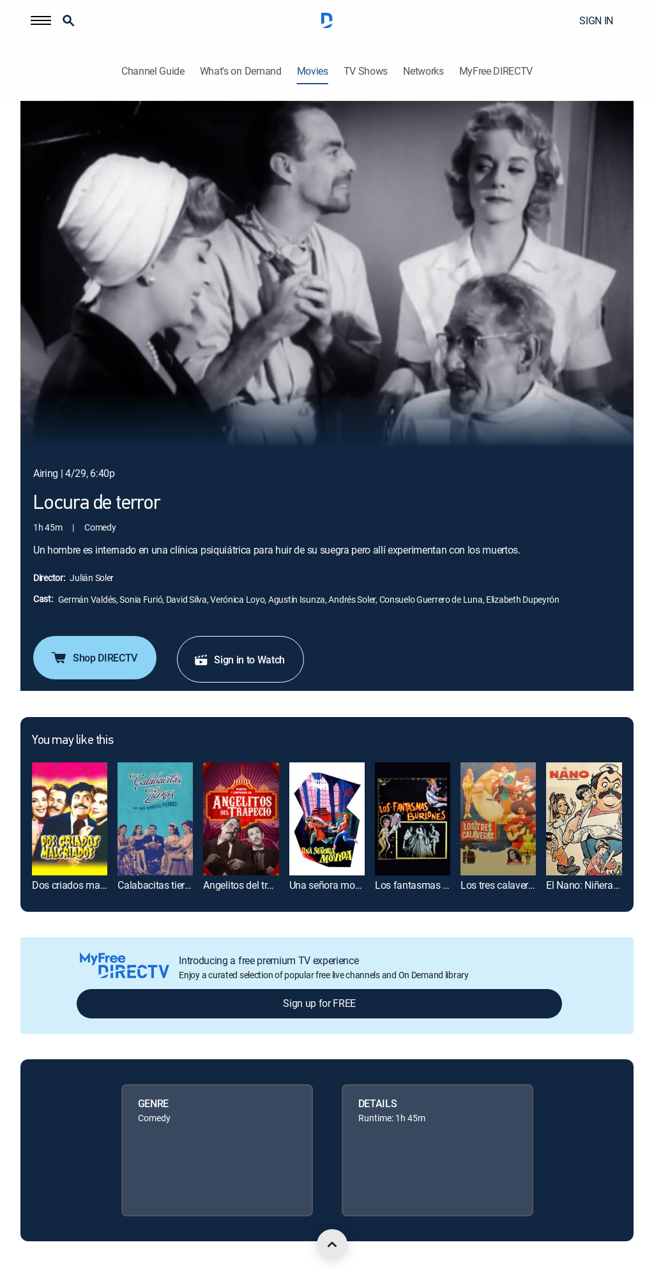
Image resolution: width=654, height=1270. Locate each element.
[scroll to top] (332, 1244)
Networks (423, 71)
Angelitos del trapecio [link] (249, 885)
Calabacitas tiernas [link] (159, 885)
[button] (41, 20)
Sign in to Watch (239, 659)
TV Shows (366, 71)
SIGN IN (596, 20)
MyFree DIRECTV (496, 71)
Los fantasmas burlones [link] (427, 885)
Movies (312, 71)
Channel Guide (153, 71)
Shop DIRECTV (93, 658)
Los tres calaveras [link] (499, 885)
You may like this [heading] (72, 740)
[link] (69, 818)
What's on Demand (241, 71)
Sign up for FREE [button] (319, 1003)
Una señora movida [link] (331, 885)
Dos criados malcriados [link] (83, 885)
